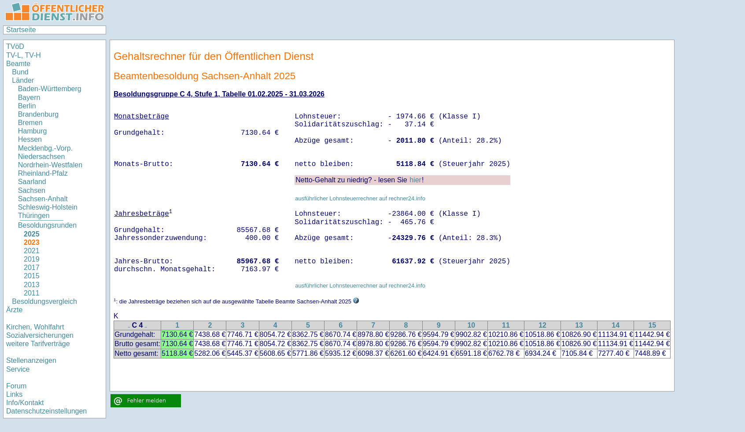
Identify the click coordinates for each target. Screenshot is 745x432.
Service (18, 369)
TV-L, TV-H (23, 55)
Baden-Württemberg (49, 88)
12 (542, 325)
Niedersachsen (41, 156)
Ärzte (14, 310)
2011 (32, 293)
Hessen (30, 139)
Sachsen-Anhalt (43, 199)
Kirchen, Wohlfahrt (35, 327)
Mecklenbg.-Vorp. (45, 148)
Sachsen (31, 190)
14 (616, 325)
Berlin (27, 106)
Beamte (18, 63)
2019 (32, 259)
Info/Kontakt (25, 402)
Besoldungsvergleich (44, 301)
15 (652, 325)
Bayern (29, 97)
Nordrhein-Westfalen (50, 165)
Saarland (32, 181)
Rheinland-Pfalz (43, 173)
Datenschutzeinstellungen (46, 411)
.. (129, 326)
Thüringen (34, 215)
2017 (32, 267)
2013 (32, 284)
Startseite (21, 29)
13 (579, 325)
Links (14, 394)
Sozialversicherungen (40, 335)
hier (415, 180)
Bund (20, 72)
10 (471, 325)
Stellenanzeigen (31, 360)
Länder (23, 80)
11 (506, 325)
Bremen (30, 122)
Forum (16, 386)
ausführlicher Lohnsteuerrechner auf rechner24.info (360, 198)
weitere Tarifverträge (38, 343)
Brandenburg (38, 114)
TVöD (15, 46)
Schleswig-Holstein (47, 207)
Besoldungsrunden (47, 225)
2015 (32, 276)
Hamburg (32, 131)
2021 (32, 251)
